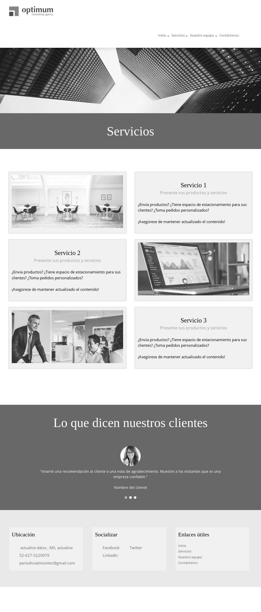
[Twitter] (133, 547)
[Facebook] (108, 547)
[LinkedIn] (107, 555)
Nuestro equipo (190, 557)
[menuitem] (162, 36)
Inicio (182, 545)
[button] (125, 497)
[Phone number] (32, 555)
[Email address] (44, 563)
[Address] (43, 547)
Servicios (184, 551)
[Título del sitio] (31, 11)
